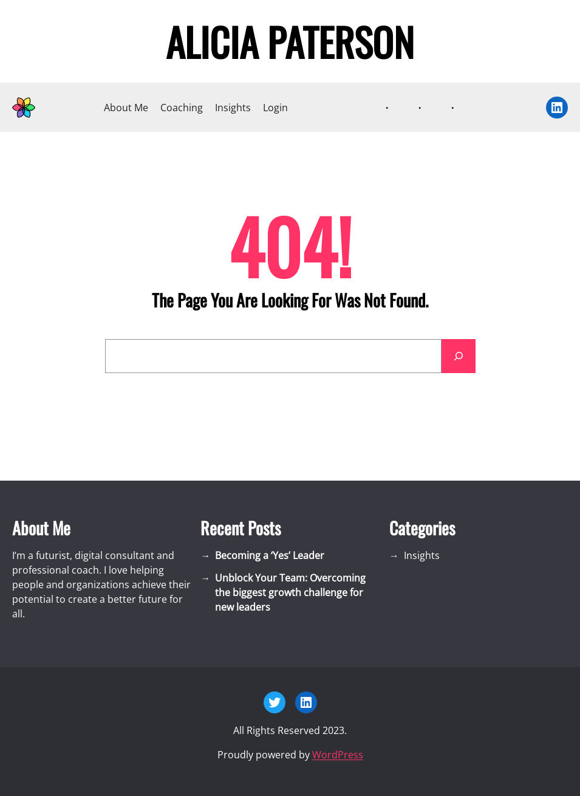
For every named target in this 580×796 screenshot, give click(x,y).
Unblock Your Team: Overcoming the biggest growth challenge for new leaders (290, 592)
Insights (233, 107)
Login (275, 107)
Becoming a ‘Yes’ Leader (269, 555)
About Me (126, 107)
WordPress (337, 754)
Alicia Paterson (290, 41)
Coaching (181, 107)
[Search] (459, 356)
